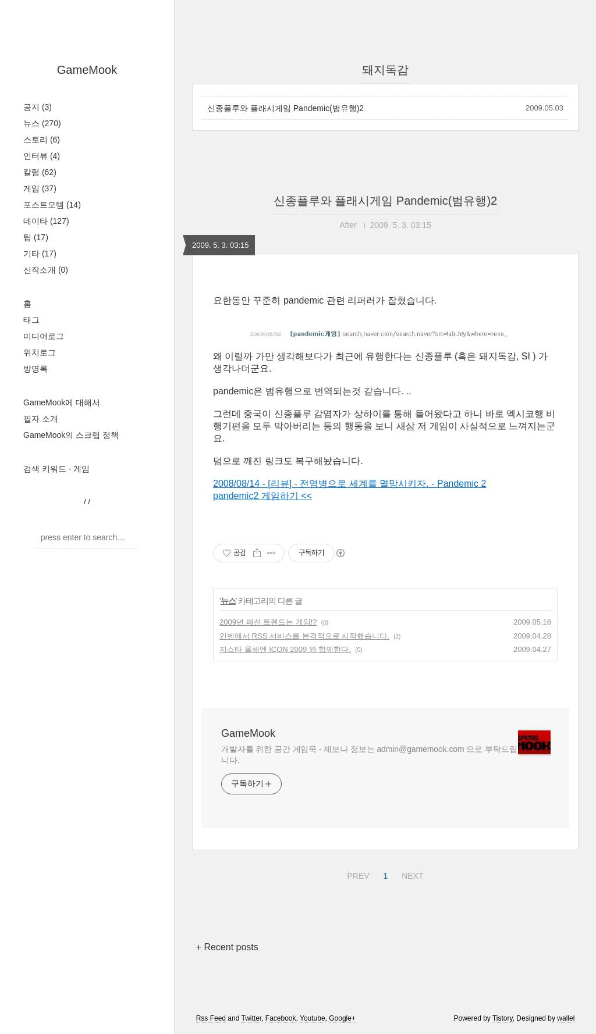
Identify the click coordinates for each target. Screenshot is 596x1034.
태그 (31, 320)
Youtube (312, 1018)
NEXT (411, 874)
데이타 (46, 221)
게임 (39, 188)
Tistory (502, 1018)
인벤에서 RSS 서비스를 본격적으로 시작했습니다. (304, 636)
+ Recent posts (227, 947)
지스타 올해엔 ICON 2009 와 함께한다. (285, 649)
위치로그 (39, 352)
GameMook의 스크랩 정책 (71, 435)
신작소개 (45, 269)
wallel (565, 1018)
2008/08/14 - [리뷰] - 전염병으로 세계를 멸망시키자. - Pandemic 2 (349, 484)
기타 (39, 253)
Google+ (342, 1018)
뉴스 (42, 123)
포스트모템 (52, 204)
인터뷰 (41, 156)
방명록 (35, 368)
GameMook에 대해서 (61, 402)
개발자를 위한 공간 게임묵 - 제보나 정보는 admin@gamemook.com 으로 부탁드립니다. (369, 754)
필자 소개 (40, 418)
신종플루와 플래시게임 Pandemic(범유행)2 (285, 108)
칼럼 (39, 172)
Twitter (251, 1018)
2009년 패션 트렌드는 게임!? (268, 622)
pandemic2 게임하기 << (262, 496)
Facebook (280, 1018)
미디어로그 (43, 336)
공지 (37, 107)
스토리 (41, 139)
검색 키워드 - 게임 (56, 468)
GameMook (87, 69)
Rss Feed (211, 1018)
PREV (356, 874)
